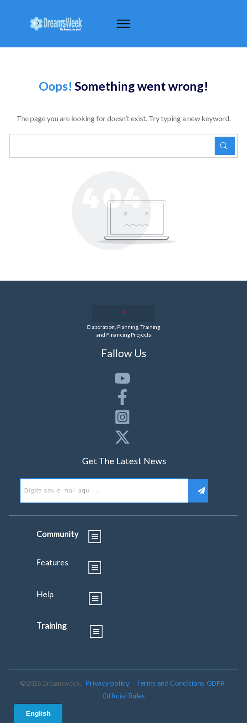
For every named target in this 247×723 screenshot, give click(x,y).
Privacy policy (107, 682)
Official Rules (124, 695)
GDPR (216, 683)
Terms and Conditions (170, 682)
